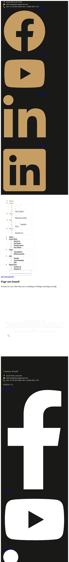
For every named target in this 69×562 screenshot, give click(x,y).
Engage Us (19, 233)
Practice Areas (19, 245)
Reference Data (21, 218)
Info (10, 220)
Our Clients (19, 211)
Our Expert (17, 243)
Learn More (13, 239)
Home (11, 201)
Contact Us (17, 267)
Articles (16, 258)
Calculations (18, 252)
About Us (17, 241)
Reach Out (13, 228)
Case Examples (20, 224)
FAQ (17, 226)
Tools (11, 213)
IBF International (7, 277)
